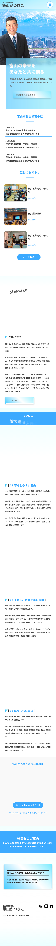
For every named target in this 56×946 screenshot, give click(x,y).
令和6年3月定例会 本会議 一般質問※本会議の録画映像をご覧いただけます (22, 159)
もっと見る (29, 257)
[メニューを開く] (48, 4)
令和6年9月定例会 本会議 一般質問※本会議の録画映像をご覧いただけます (22, 145)
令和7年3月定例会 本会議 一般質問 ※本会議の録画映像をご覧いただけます (22, 132)
